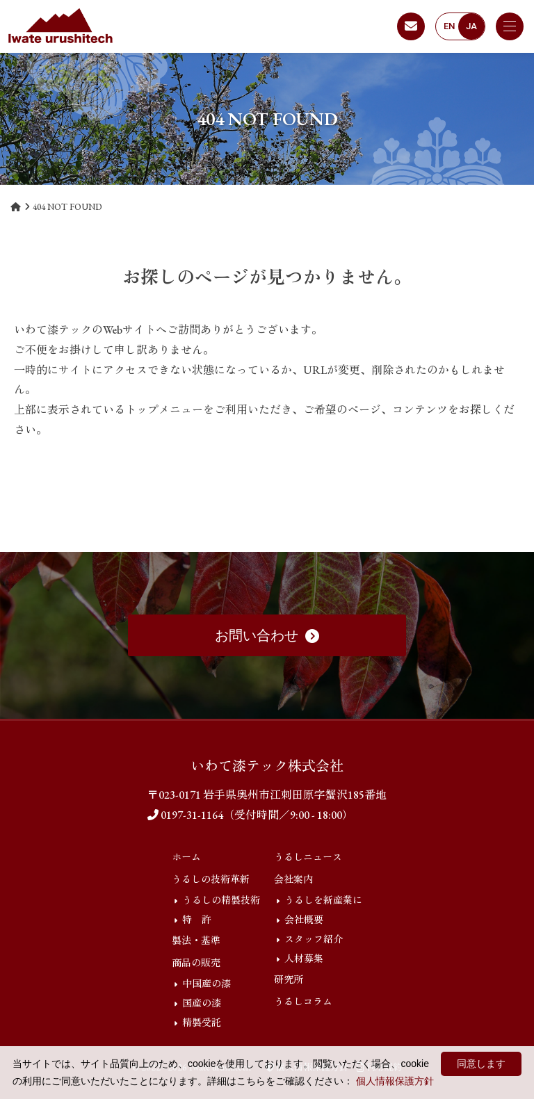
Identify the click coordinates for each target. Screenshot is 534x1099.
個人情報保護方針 (395, 1080)
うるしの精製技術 (221, 900)
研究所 (288, 979)
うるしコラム (303, 1001)
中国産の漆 (206, 983)
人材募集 (303, 958)
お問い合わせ (267, 635)
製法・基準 (196, 940)
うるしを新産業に (323, 900)
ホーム (186, 857)
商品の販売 (196, 962)
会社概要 (303, 919)
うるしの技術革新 (211, 879)
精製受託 (201, 1022)
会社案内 (293, 879)
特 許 (196, 919)
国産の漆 (201, 1003)
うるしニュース (308, 857)
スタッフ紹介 (313, 939)
